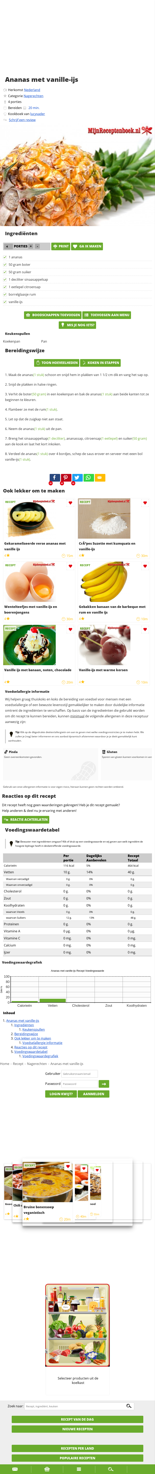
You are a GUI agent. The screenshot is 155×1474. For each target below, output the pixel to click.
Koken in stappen (100, 362)
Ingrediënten (24, 1025)
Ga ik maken (87, 246)
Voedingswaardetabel (30, 1051)
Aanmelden (93, 1094)
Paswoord (53, 1083)
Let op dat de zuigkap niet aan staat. (35, 419)
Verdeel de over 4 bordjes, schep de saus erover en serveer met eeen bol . (73, 457)
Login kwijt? (61, 1094)
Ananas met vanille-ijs (22, 1020)
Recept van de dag (77, 1419)
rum (48, 409)
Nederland (32, 90)
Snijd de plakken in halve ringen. (32, 384)
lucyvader (37, 114)
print (61, 246)
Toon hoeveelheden (57, 362)
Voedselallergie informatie (42, 1043)
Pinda (11, 752)
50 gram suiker (20, 272)
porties (16, 102)
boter (34, 394)
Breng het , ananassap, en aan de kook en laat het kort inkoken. (76, 441)
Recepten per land (77, 1448)
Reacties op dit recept (30, 1047)
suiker (135, 438)
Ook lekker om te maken (32, 1038)
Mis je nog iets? (77, 325)
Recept (18, 1064)
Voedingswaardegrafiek (40, 1056)
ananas (33, 375)
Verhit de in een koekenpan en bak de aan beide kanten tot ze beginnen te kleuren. (77, 397)
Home (4, 1064)
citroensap (101, 438)
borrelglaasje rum (22, 294)
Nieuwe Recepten (77, 1429)
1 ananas (15, 257)
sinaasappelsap (44, 438)
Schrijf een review (22, 120)
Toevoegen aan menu (106, 315)
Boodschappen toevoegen (53, 315)
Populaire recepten (77, 1458)
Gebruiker (53, 1073)
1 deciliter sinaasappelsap (28, 279)
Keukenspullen (33, 1029)
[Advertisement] (77, 42)
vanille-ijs (16, 302)
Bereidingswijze (26, 1034)
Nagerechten (33, 96)
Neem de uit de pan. (35, 429)
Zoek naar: (16, 1406)
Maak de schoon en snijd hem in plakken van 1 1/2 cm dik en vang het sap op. (78, 375)
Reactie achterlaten (26, 819)
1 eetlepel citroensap (25, 287)
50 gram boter (19, 264)
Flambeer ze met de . (33, 409)
